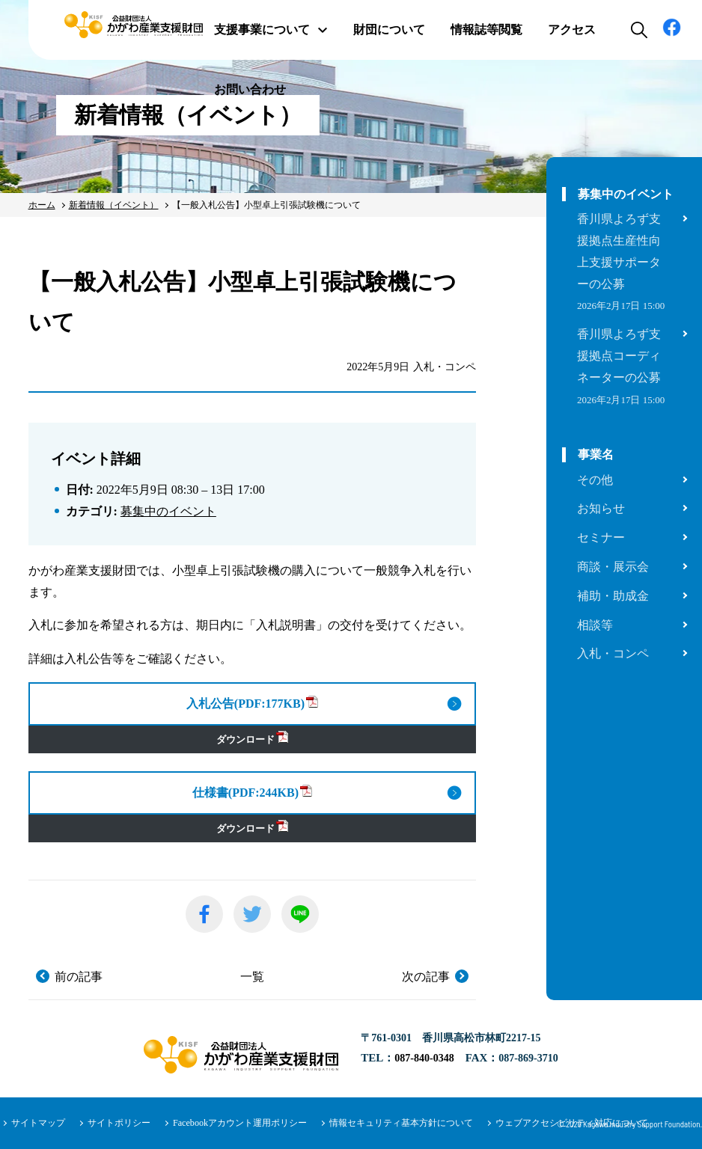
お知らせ (601, 508)
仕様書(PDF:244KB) (252, 792)
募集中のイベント (168, 511)
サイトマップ (38, 1123)
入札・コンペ (613, 653)
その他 (595, 480)
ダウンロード (252, 738)
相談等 (595, 625)
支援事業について (271, 29)
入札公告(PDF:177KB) (252, 703)
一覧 (252, 976)
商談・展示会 (613, 566)
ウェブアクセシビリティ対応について (571, 1123)
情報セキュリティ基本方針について (401, 1123)
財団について (389, 29)
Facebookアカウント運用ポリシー (240, 1123)
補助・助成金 (613, 595)
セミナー (601, 537)
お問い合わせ (250, 89)
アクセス (572, 29)
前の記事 (79, 976)
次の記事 (426, 976)
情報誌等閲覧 (486, 29)
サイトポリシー (119, 1123)
